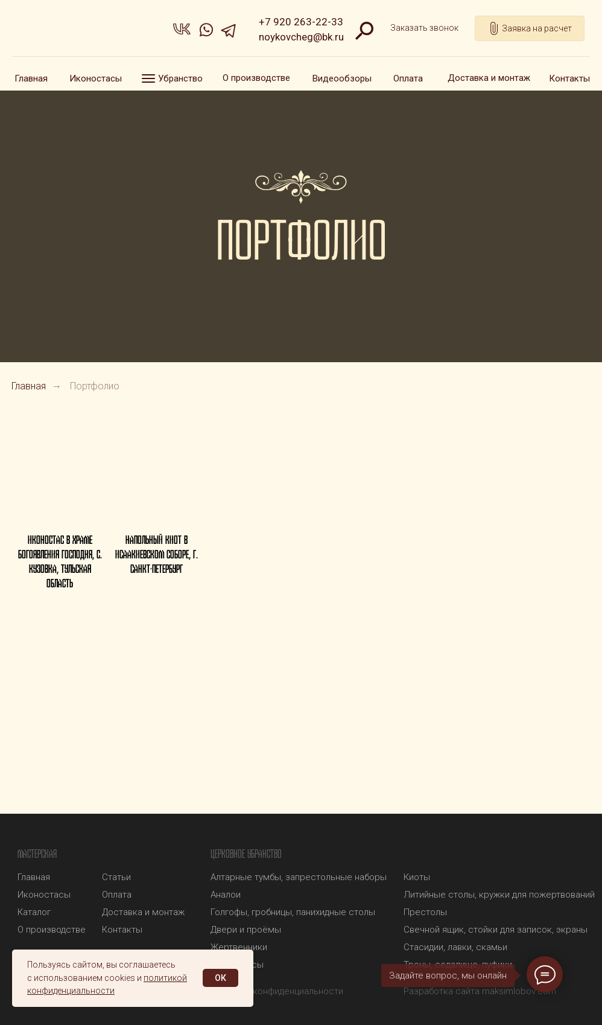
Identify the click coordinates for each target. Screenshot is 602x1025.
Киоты (417, 877)
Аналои (226, 894)
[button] (424, 28)
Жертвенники (239, 947)
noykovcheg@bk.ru (301, 37)
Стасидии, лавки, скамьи (455, 947)
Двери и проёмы (246, 929)
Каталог (34, 912)
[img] (81, 30)
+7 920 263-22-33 (301, 22)
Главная (28, 386)
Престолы (425, 912)
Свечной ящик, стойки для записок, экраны (496, 929)
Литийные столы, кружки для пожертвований (499, 894)
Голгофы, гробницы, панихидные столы (293, 912)
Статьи (116, 877)
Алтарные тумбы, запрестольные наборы (299, 877)
